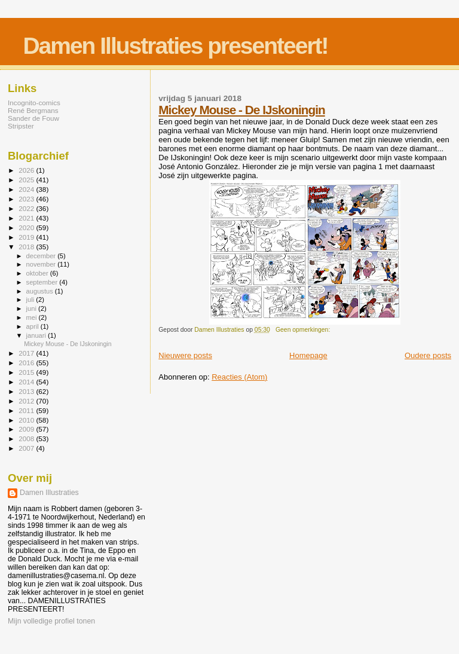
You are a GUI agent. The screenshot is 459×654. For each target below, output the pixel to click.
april (33, 326)
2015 (27, 372)
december (42, 255)
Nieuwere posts (185, 355)
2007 (27, 448)
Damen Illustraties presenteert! (175, 46)
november (42, 264)
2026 (27, 170)
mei (32, 317)
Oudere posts (428, 355)
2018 (27, 246)
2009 (27, 429)
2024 (27, 189)
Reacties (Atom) (239, 376)
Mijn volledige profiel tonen (51, 621)
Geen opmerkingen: (304, 329)
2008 (27, 438)
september (43, 282)
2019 (27, 237)
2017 (27, 353)
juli (31, 299)
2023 (27, 199)
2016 (27, 362)
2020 (27, 227)
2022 (27, 208)
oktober (38, 273)
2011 (27, 410)
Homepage (308, 355)
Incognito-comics (34, 102)
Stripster (21, 126)
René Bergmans (33, 110)
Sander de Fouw (33, 118)
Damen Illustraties (49, 492)
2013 (27, 391)
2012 (27, 401)
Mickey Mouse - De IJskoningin (241, 110)
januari (37, 335)
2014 (27, 382)
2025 (27, 180)
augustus (40, 291)
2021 (27, 218)
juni (32, 308)
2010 (27, 420)
